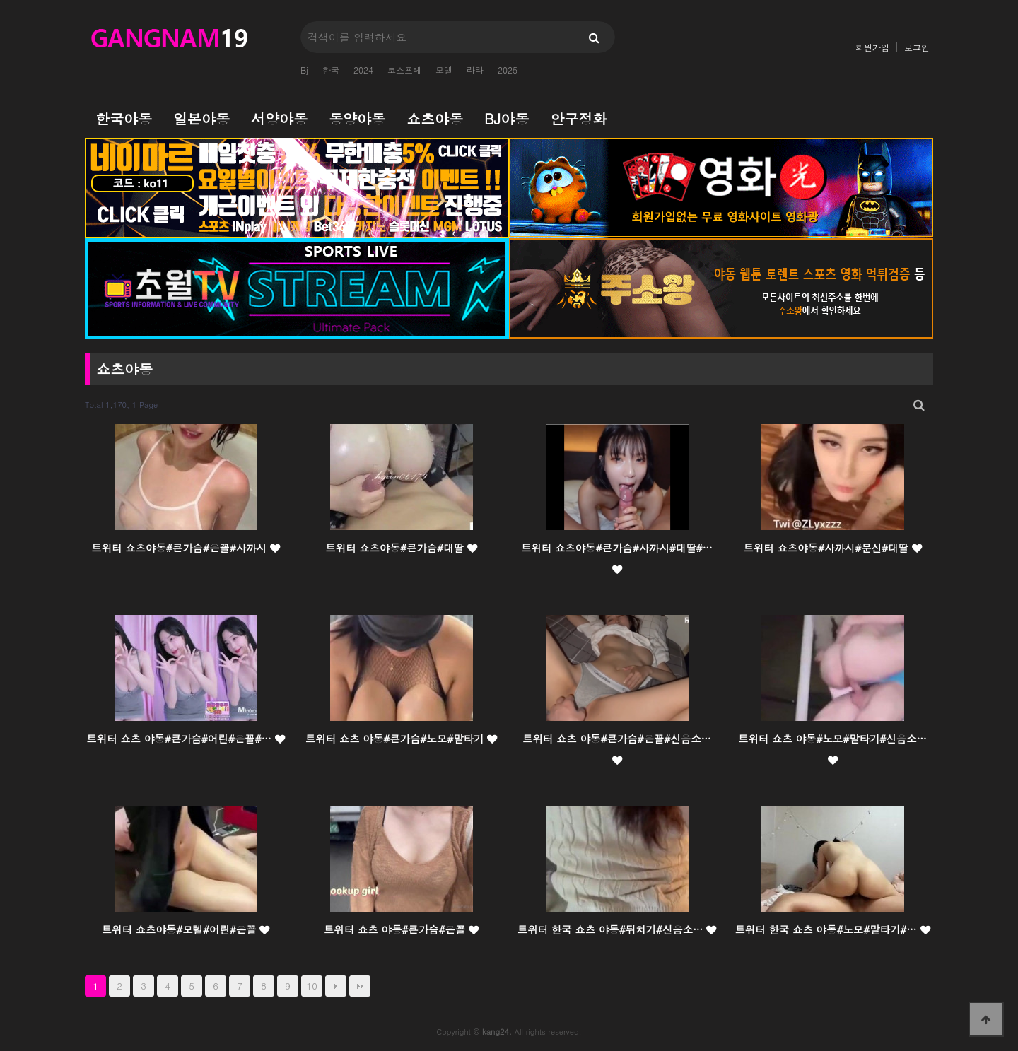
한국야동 (123, 118)
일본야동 (201, 118)
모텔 (443, 70)
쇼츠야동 (434, 118)
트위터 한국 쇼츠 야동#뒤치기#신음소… (616, 929)
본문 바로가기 (0, 0)
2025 (507, 70)
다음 (335, 986)
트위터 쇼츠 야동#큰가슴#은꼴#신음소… (616, 748)
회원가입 (872, 47)
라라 (475, 70)
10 (312, 985)
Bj (304, 70)
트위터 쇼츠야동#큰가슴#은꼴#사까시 (185, 548)
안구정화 (578, 118)
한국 (330, 70)
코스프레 (404, 70)
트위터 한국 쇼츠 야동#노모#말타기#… (832, 929)
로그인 (917, 47)
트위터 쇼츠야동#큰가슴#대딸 (400, 548)
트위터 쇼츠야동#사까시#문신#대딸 (832, 548)
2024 (363, 70)
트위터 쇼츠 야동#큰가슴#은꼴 (401, 929)
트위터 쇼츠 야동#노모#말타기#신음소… (832, 748)
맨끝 (359, 986)
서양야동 (279, 118)
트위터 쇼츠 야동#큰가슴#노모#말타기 (401, 739)
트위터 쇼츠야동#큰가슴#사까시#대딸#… (617, 558)
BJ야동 (506, 118)
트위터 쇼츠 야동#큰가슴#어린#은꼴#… (185, 739)
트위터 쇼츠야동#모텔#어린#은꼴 (186, 929)
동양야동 (357, 118)
